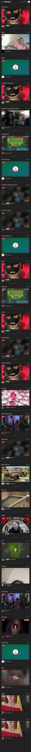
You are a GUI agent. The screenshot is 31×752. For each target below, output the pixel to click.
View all (28, 7)
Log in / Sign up (24, 1)
